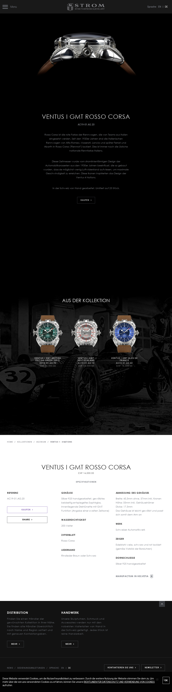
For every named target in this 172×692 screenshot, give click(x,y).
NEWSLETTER (153, 667)
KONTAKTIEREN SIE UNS (122, 667)
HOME (10, 442)
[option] (48, 341)
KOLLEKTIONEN (24, 442)
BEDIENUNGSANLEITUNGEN (31, 668)
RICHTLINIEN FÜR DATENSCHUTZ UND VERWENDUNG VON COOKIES (119, 682)
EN (159, 6)
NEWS (10, 668)
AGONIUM (41, 442)
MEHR (15, 644)
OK (166, 680)
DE (166, 6)
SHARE (27, 519)
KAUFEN (27, 510)
